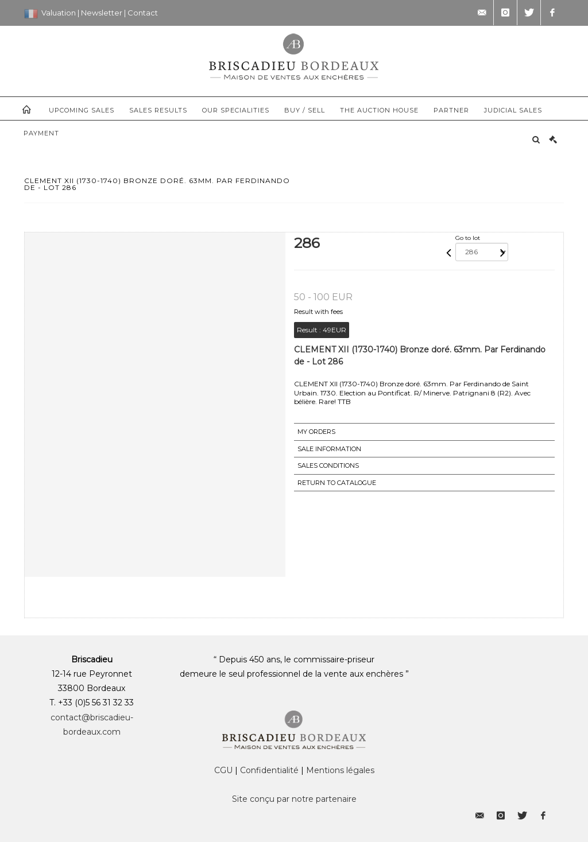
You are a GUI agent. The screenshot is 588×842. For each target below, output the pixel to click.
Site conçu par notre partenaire (294, 799)
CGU (223, 770)
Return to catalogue (336, 483)
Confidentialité (269, 770)
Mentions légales (340, 770)
